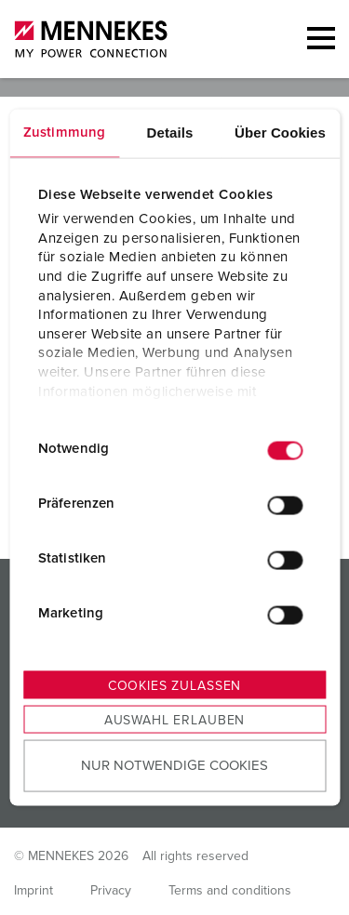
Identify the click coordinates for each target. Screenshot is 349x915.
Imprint (33, 890)
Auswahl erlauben (174, 719)
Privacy (110, 890)
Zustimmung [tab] (64, 132)
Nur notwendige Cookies (174, 766)
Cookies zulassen (174, 685)
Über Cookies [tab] (280, 131)
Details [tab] (170, 131)
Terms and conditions (229, 890)
